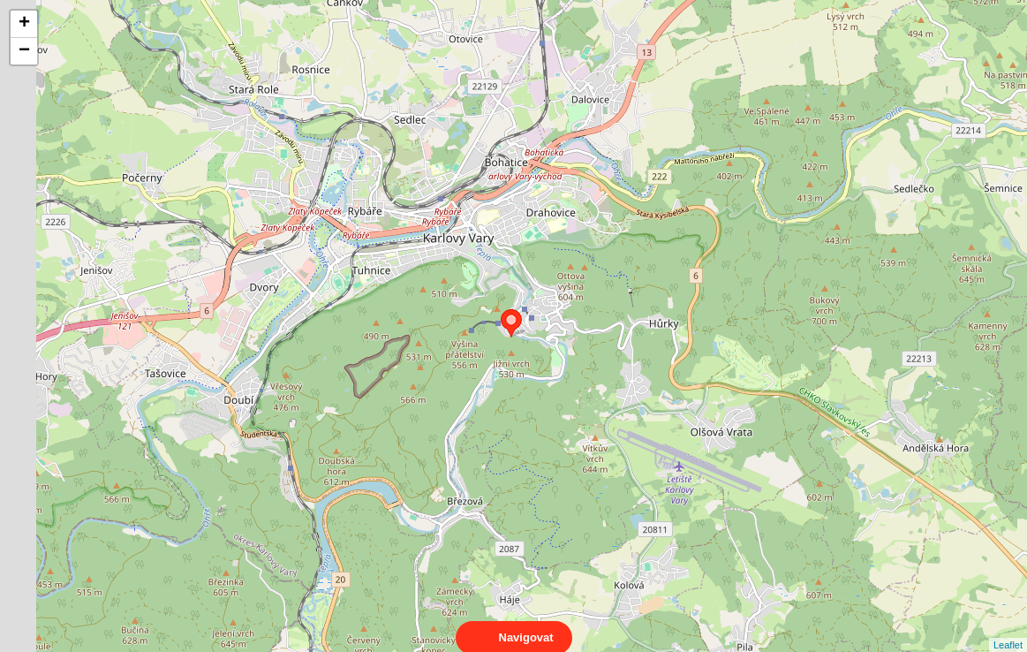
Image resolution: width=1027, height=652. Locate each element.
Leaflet (1008, 629)
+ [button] (24, 24)
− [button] (24, 51)
